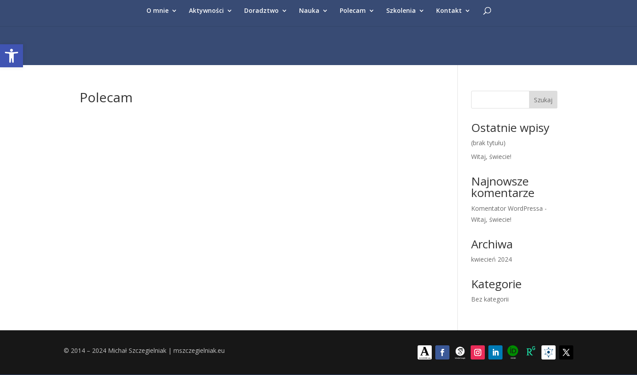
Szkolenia (401, 11)
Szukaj (543, 100)
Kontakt (449, 11)
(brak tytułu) (488, 143)
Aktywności (206, 11)
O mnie (157, 11)
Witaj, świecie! (491, 156)
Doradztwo (261, 11)
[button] (11, 55)
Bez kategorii (490, 299)
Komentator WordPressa (507, 208)
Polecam (353, 11)
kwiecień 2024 (491, 259)
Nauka (309, 11)
